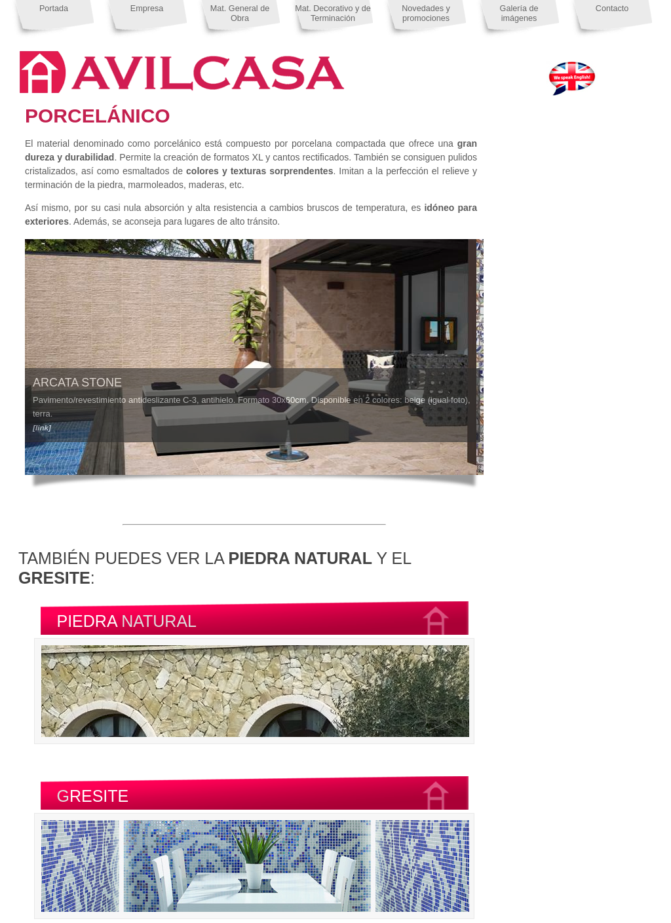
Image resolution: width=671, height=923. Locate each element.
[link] (42, 427)
